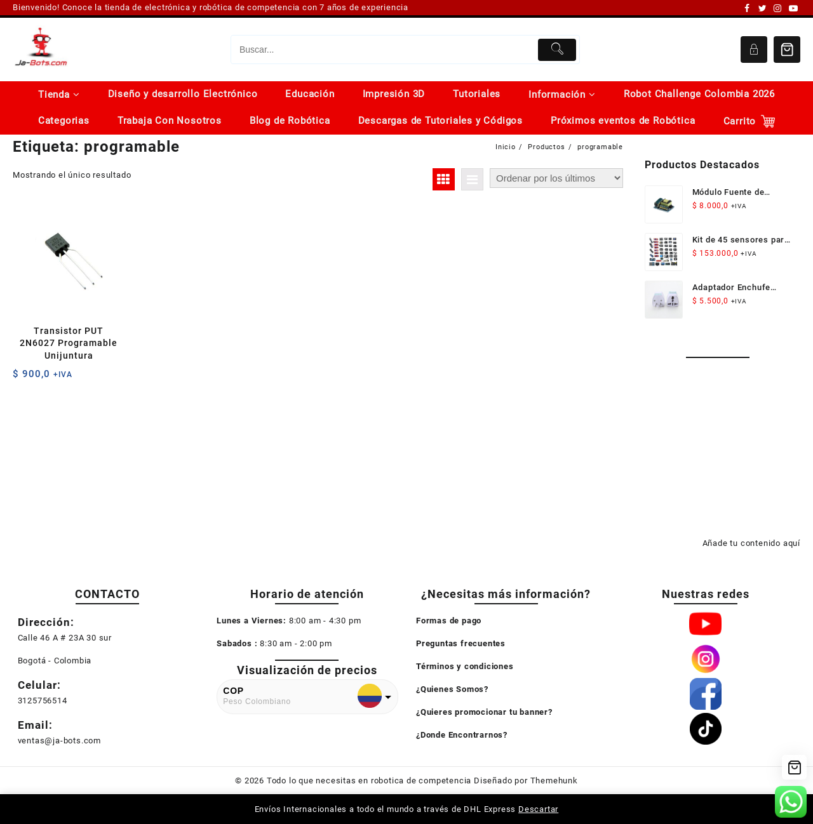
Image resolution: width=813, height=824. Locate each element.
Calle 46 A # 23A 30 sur (65, 637)
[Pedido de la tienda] (556, 178)
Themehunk (554, 780)
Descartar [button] (538, 809)
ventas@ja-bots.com (59, 740)
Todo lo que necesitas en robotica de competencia (369, 780)
